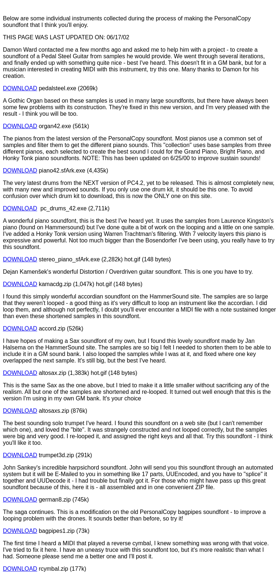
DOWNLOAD (20, 88)
